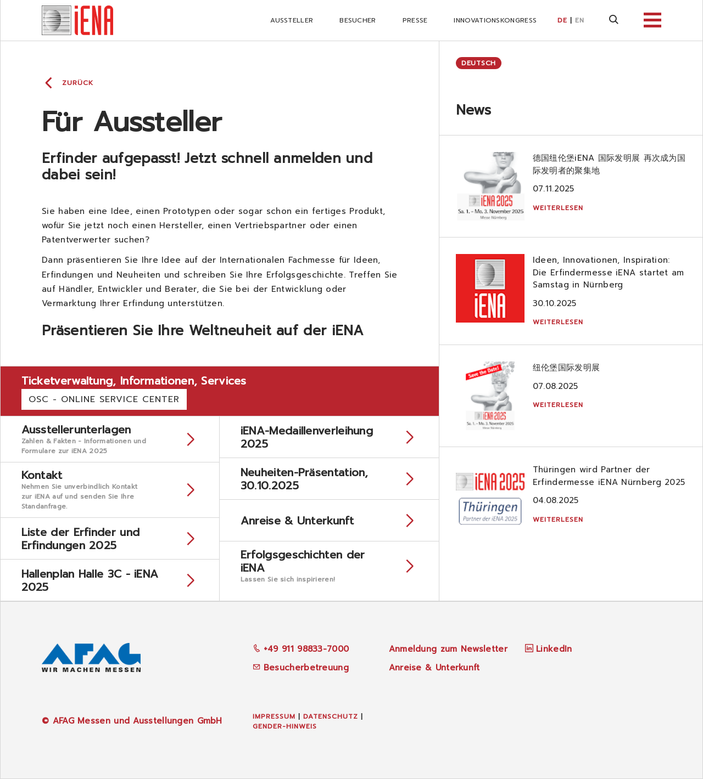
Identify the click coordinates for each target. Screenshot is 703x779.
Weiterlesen (558, 208)
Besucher (357, 20)
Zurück (77, 83)
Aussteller (291, 20)
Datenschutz (330, 716)
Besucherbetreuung (301, 668)
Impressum (274, 716)
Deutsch (478, 63)
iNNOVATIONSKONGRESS (495, 20)
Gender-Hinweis (285, 726)
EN (579, 20)
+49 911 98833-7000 (301, 649)
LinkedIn (554, 649)
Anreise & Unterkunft (434, 668)
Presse (415, 20)
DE (562, 20)
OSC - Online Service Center (104, 399)
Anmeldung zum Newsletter (448, 649)
